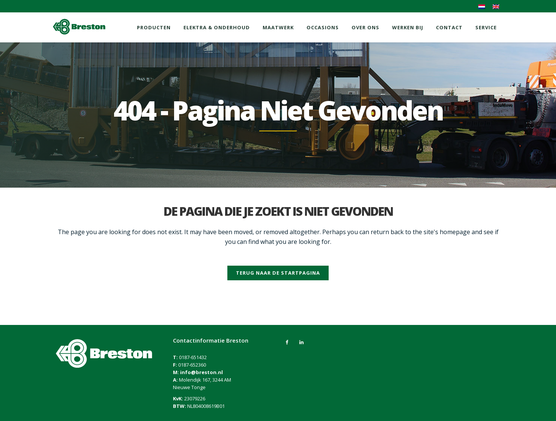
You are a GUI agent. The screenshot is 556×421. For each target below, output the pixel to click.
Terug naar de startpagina (278, 272)
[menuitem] (482, 6)
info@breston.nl (201, 372)
